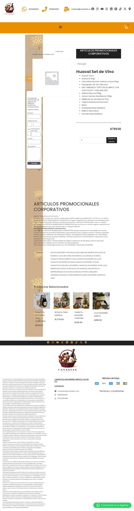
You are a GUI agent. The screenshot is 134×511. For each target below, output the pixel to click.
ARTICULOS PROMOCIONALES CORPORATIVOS (98, 52)
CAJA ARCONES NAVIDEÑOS (70, 256)
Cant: (29, 129)
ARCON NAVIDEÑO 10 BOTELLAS (63, 252)
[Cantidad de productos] (93, 140)
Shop (34, 52)
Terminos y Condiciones (111, 391)
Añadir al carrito (111, 140)
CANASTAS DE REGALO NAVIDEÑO (64, 265)
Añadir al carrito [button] (41, 328)
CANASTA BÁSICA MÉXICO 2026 (63, 259)
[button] (60, 27)
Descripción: (31, 146)
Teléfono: (30, 121)
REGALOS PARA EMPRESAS (46, 52)
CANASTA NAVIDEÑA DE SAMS (63, 262)
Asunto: (30, 138)
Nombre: (30, 113)
